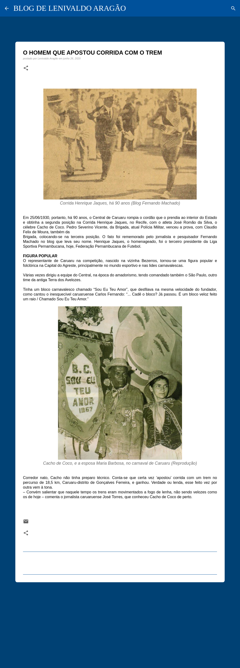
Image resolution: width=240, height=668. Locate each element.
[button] (26, 68)
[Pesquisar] (233, 8)
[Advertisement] (120, 623)
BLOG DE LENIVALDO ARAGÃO (69, 8)
